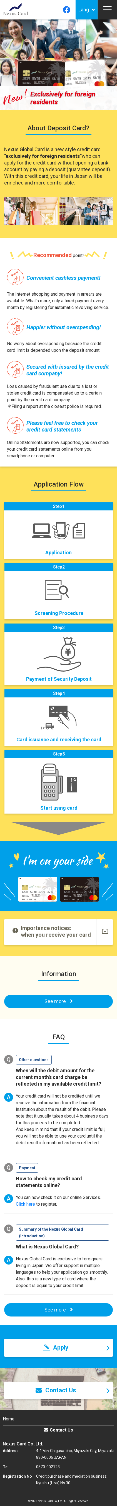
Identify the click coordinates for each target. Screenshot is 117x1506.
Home (8, 1419)
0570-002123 (48, 1467)
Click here (25, 1204)
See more (58, 1310)
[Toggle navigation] (107, 9)
